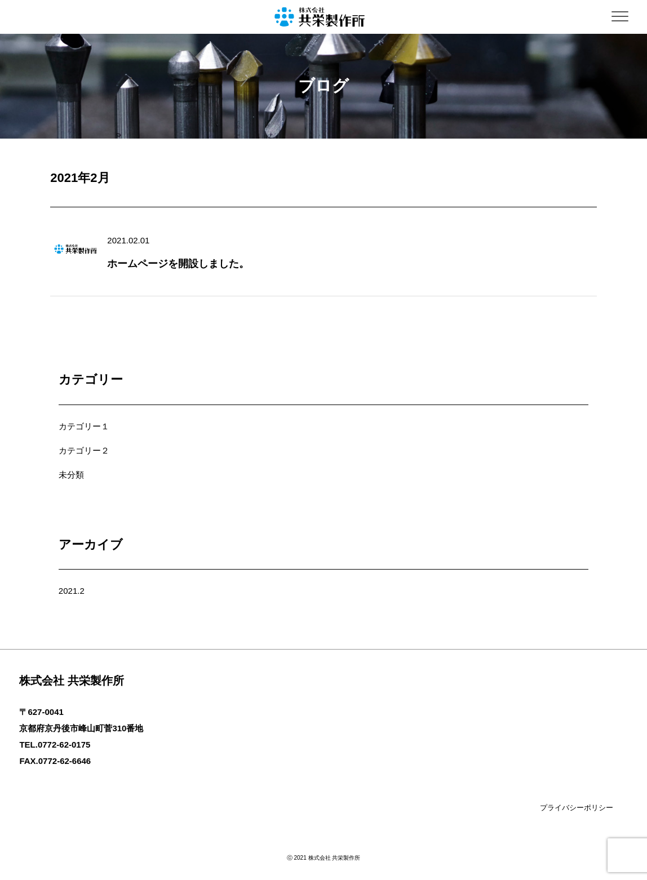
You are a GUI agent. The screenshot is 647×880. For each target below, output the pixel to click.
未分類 (71, 474)
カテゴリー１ (84, 426)
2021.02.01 (128, 240)
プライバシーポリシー (576, 807)
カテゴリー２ (84, 450)
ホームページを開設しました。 (178, 263)
